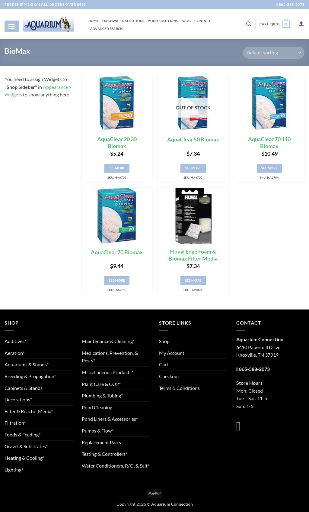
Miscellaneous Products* (107, 372)
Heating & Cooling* (24, 458)
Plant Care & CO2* (101, 384)
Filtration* (15, 423)
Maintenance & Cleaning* (108, 341)
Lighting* (14, 469)
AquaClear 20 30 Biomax (117, 142)
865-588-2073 (290, 4)
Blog (186, 21)
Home (93, 21)
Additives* (15, 341)
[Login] (301, 23)
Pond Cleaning (97, 407)
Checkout (169, 376)
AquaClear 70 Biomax (117, 252)
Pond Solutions (163, 21)
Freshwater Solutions (123, 21)
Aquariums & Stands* (27, 364)
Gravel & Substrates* (26, 446)
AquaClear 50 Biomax (193, 139)
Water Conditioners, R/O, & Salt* (115, 465)
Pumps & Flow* (97, 430)
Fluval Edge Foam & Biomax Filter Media (193, 255)
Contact (202, 21)
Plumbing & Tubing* (102, 395)
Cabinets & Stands (24, 388)
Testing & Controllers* (104, 454)
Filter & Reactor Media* (29, 411)
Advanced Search (106, 29)
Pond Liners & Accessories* (110, 419)
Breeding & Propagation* (30, 376)
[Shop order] (273, 53)
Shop (164, 341)
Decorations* (18, 399)
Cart (163, 364)
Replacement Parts (101, 442)
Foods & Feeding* (22, 434)
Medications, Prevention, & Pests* (110, 357)
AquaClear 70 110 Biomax (269, 142)
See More (117, 168)
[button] (275, 24)
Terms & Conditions (179, 388)
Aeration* (14, 353)
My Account (171, 353)
